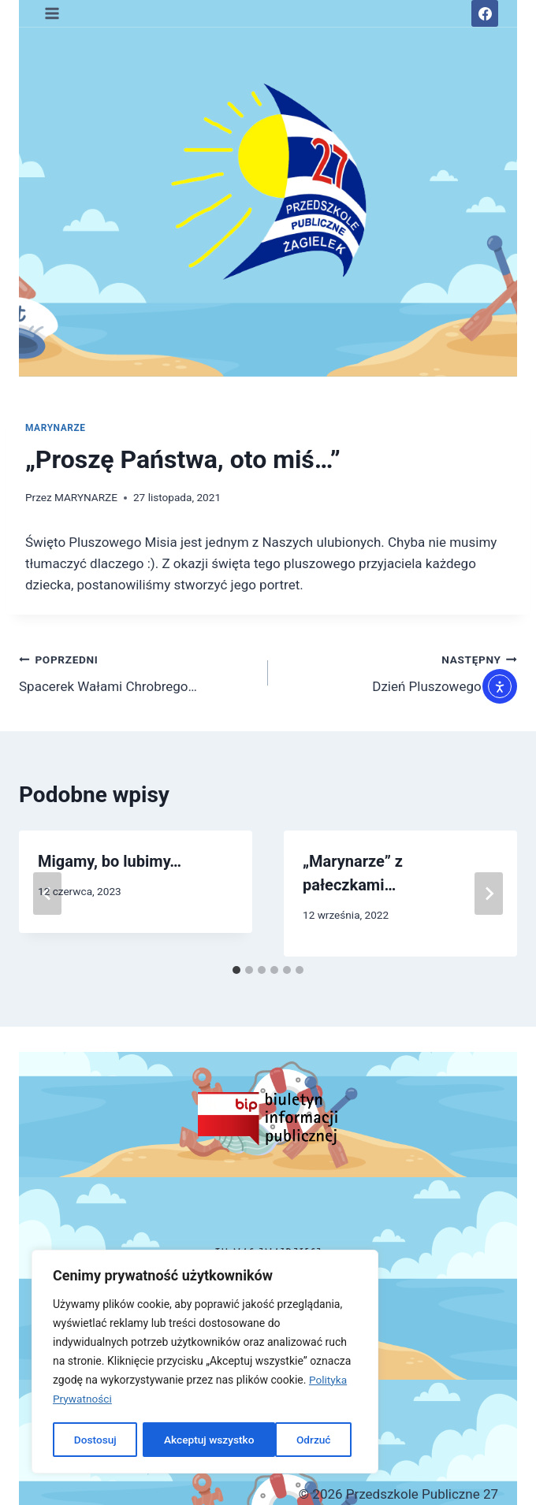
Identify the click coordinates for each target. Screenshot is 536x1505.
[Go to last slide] (47, 893)
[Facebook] (484, 13)
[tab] (236, 970)
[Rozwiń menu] (52, 13)
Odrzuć (181, 1439)
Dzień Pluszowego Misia (399, 671)
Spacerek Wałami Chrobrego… (137, 671)
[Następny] (489, 893)
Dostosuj (94, 1439)
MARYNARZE (55, 427)
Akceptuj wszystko (290, 1439)
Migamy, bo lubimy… (109, 861)
